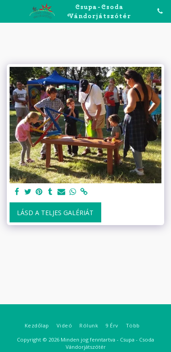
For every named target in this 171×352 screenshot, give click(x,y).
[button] (10, 10)
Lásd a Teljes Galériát (55, 212)
